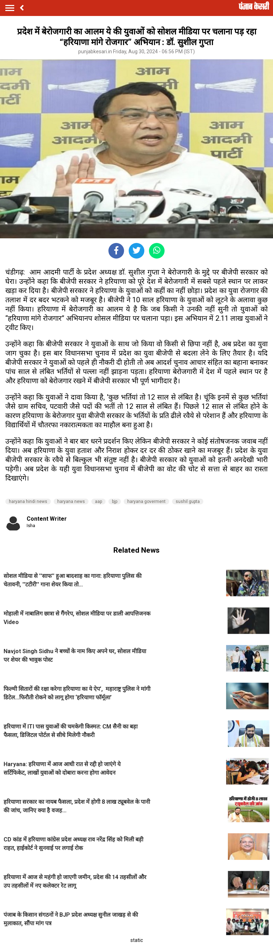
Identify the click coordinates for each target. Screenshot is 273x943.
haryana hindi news (28, 501)
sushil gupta (188, 501)
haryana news (71, 501)
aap (98, 501)
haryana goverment (146, 501)
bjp (114, 501)
